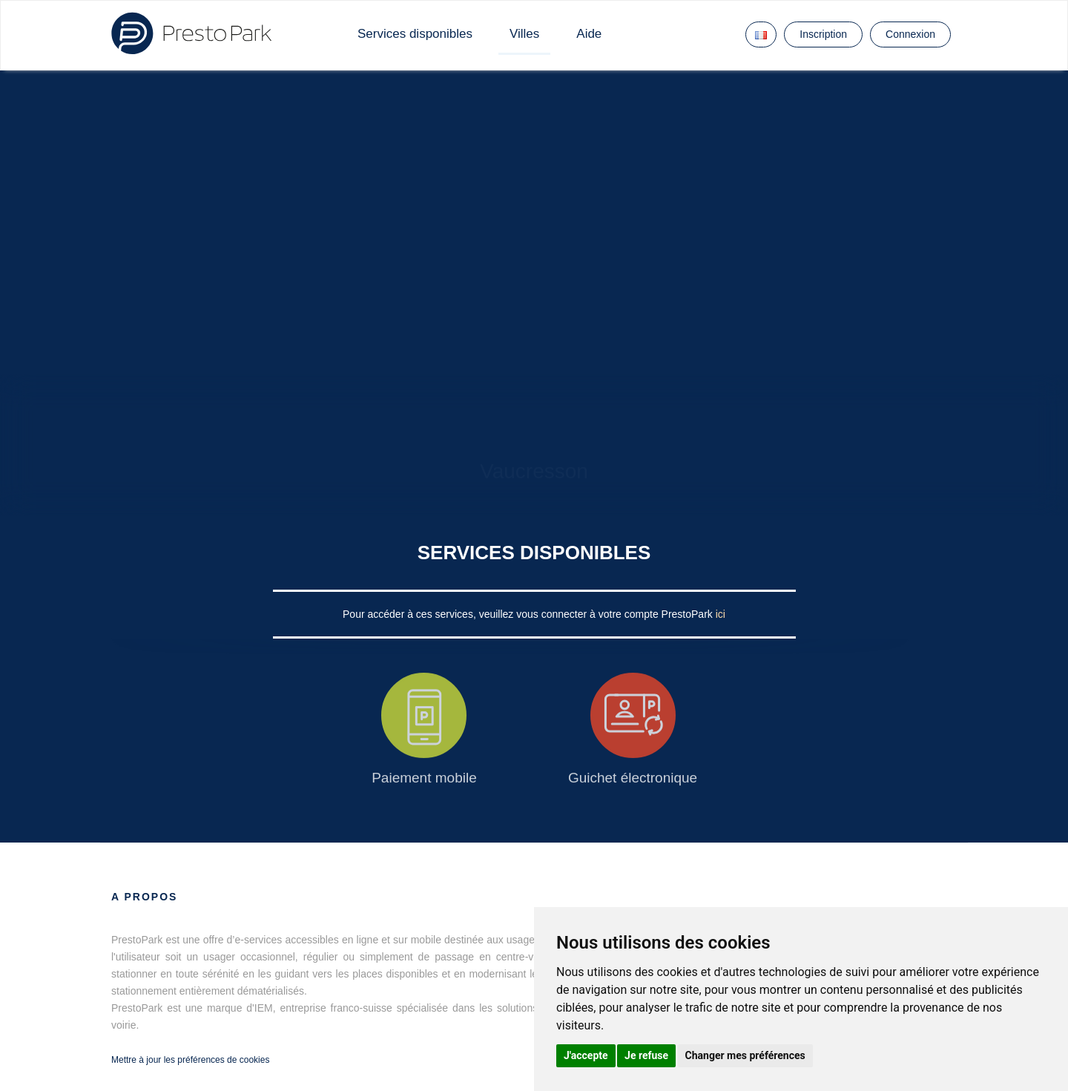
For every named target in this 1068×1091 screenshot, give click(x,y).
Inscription (823, 34)
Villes (524, 34)
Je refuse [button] (646, 1055)
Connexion (910, 34)
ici (720, 614)
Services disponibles (414, 34)
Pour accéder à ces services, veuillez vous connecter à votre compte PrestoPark (529, 614)
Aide (588, 34)
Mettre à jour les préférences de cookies (190, 1060)
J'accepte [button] (586, 1055)
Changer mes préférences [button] (745, 1055)
